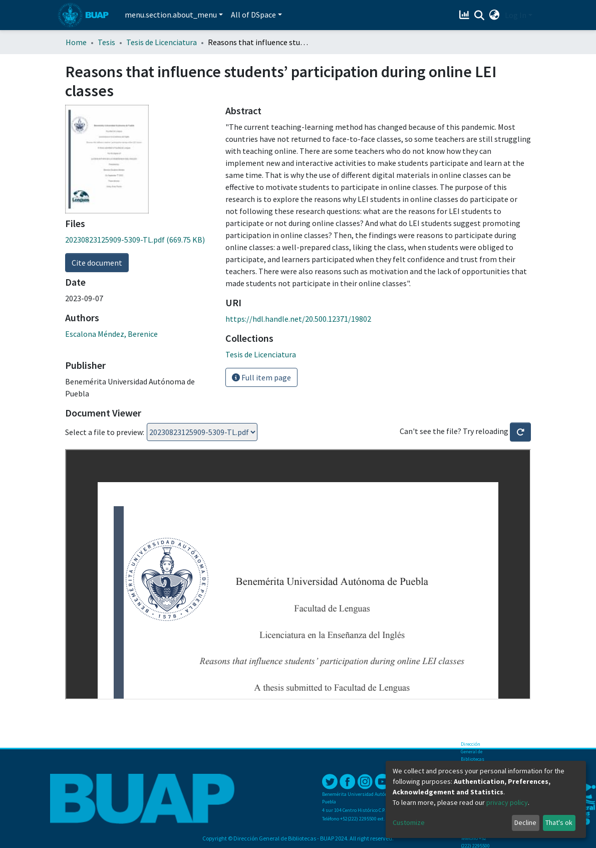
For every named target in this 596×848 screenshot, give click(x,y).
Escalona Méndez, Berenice (111, 334)
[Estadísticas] (465, 15)
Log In (515, 15)
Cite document (97, 263)
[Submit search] (479, 15)
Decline (525, 822)
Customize (409, 822)
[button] (494, 15)
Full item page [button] (261, 377)
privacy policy (507, 802)
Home (76, 42)
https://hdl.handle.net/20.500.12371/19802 (298, 319)
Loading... (202, 432)
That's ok (558, 822)
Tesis (106, 42)
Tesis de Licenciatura (161, 42)
